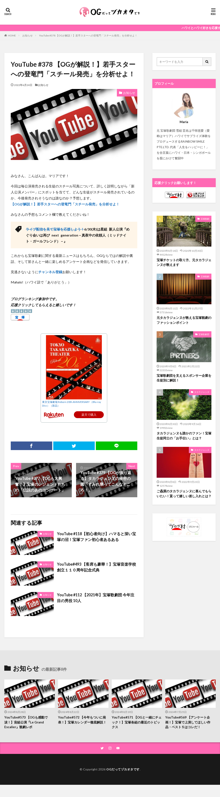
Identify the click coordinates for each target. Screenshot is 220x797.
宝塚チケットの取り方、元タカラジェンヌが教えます (184, 262)
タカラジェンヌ (201, 392)
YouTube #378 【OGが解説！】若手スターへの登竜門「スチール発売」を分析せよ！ (88, 35)
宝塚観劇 (205, 218)
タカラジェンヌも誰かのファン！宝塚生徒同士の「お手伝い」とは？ (184, 435)
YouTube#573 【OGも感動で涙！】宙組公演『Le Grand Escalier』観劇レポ (26, 722)
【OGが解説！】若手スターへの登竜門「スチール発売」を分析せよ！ (65, 204)
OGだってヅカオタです (123, 769)
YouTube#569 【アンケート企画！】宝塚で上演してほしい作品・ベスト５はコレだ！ (187, 722)
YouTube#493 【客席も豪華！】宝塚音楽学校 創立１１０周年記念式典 (96, 567)
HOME (12, 35)
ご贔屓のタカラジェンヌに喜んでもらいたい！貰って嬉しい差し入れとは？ (184, 493)
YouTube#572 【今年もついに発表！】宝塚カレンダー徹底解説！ (82, 719)
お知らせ (27, 35)
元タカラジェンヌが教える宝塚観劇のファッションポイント (184, 320)
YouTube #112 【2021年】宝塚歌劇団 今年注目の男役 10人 (95, 597)
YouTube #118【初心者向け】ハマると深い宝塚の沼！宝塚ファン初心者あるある (96, 536)
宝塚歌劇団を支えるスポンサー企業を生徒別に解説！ (184, 378)
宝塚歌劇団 (204, 334)
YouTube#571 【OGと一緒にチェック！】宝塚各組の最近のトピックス (137, 722)
